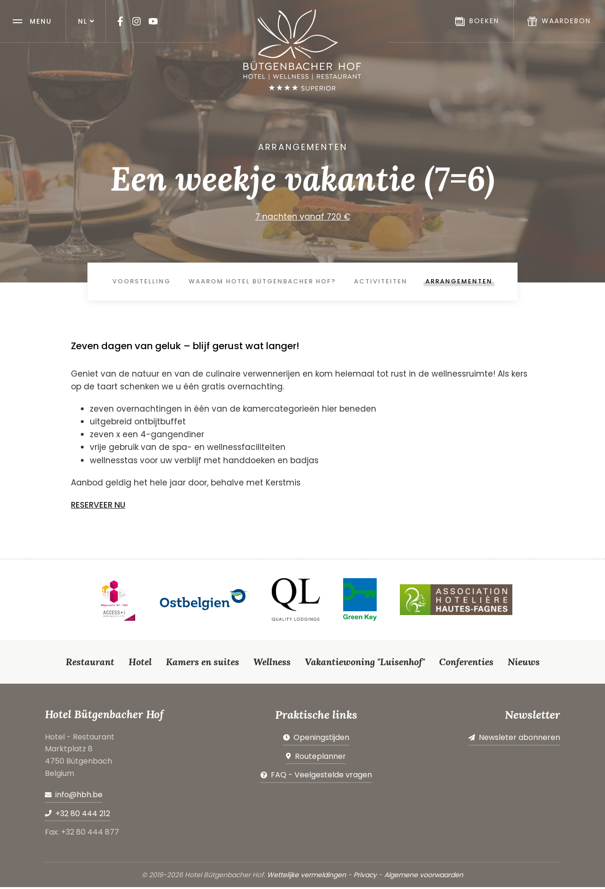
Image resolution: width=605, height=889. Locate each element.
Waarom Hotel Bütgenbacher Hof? (262, 282)
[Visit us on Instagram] (136, 21)
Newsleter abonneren (519, 739)
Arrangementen (459, 282)
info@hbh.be (79, 796)
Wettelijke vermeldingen (306, 876)
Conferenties (466, 663)
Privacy (365, 876)
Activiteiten (380, 282)
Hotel (140, 663)
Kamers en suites (202, 663)
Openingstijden (321, 739)
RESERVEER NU (98, 506)
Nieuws (524, 663)
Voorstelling (141, 282)
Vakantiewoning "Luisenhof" (365, 663)
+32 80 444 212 (82, 815)
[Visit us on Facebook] (120, 21)
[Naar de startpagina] (302, 50)
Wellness (272, 663)
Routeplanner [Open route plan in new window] (320, 757)
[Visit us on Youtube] (153, 21)
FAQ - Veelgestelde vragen (321, 776)
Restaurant (90, 663)
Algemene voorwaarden (423, 876)
